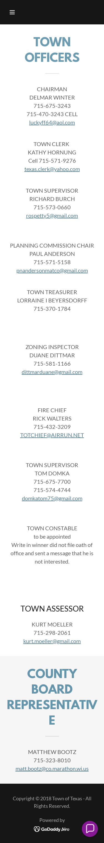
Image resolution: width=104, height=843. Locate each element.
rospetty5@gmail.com (52, 215)
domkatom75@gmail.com (52, 498)
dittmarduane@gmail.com (52, 371)
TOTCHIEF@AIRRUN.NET (52, 435)
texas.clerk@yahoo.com (52, 168)
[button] (17, 12)
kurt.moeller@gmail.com (52, 641)
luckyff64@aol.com (52, 122)
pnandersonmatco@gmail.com (52, 270)
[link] (52, 828)
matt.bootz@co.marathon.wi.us (52, 768)
